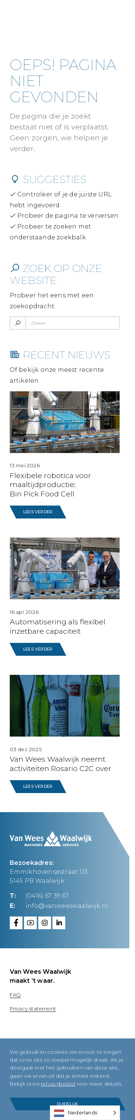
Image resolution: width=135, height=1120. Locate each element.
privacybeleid (58, 1084)
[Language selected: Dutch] (85, 1112)
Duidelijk (67, 1104)
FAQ (15, 995)
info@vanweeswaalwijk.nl (67, 905)
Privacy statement (33, 1009)
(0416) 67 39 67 (47, 895)
